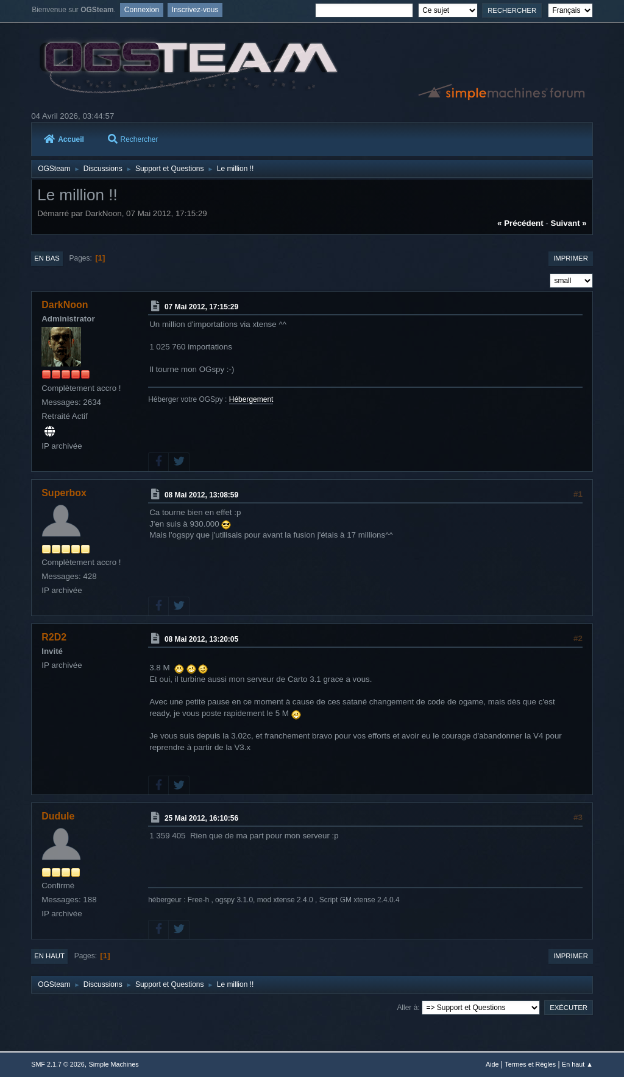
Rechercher (133, 139)
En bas (47, 258)
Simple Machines (114, 1064)
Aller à (407, 1007)
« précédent (520, 223)
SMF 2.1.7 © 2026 (58, 1064)
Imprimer (570, 258)
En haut (49, 955)
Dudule (57, 816)
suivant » (569, 223)
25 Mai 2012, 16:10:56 (201, 818)
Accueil (64, 139)
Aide (492, 1064)
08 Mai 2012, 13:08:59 (201, 495)
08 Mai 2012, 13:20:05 (201, 639)
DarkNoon (64, 305)
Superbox (64, 493)
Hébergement (251, 399)
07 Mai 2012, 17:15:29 (201, 307)
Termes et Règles (530, 1064)
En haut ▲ (577, 1064)
